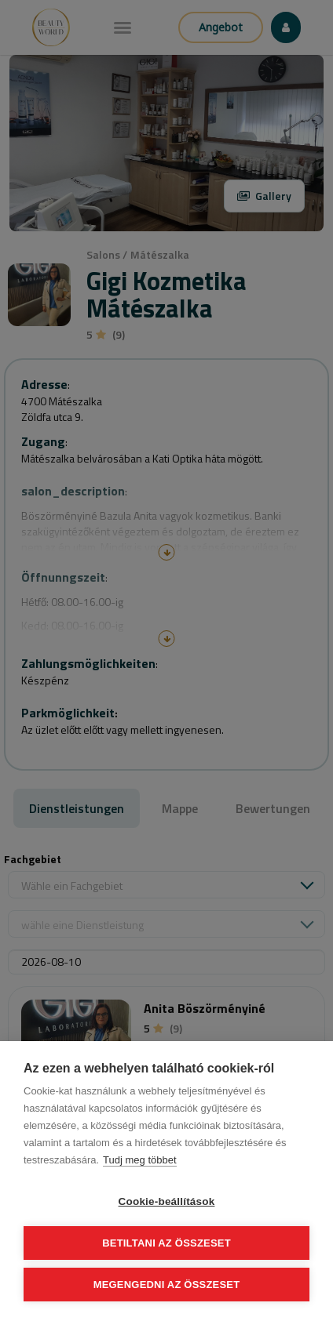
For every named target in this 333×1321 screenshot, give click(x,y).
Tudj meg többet (139, 1160)
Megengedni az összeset (166, 1284)
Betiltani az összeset (166, 1243)
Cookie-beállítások (167, 1201)
